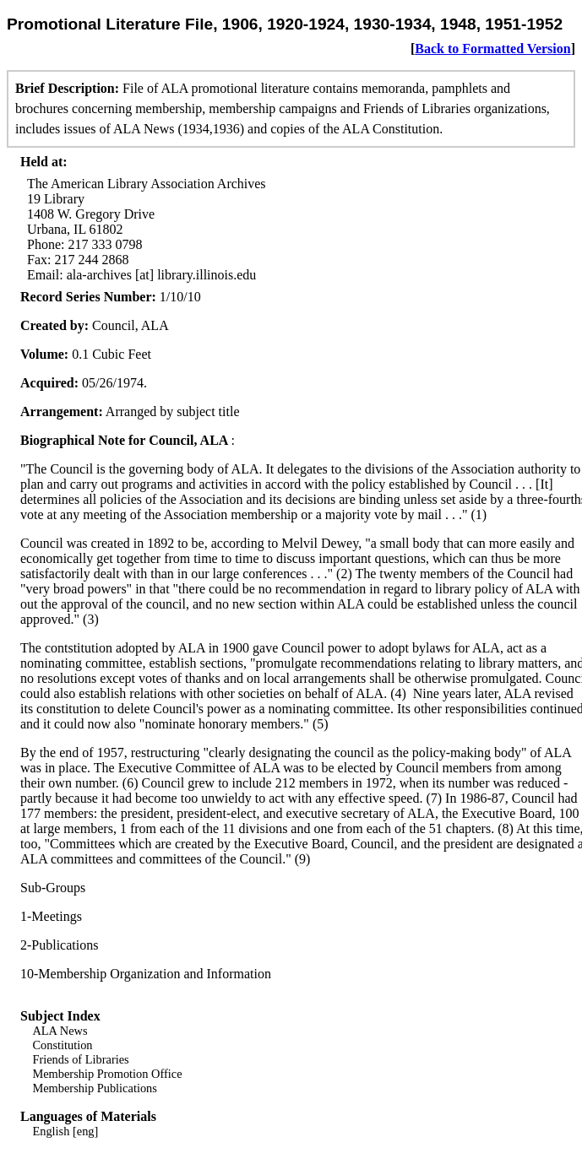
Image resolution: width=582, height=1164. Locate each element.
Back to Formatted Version (492, 48)
